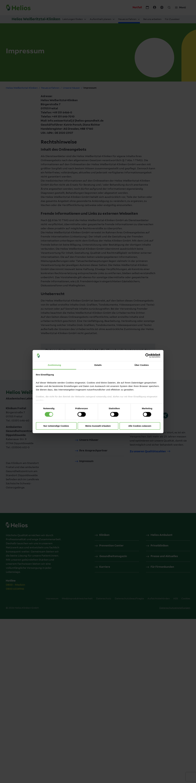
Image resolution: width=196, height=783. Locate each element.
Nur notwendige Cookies (56, 426)
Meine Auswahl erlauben (98, 426)
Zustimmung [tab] (54, 365)
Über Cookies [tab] (141, 365)
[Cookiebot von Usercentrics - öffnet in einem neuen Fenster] (147, 355)
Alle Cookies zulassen (139, 426)
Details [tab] (98, 365)
